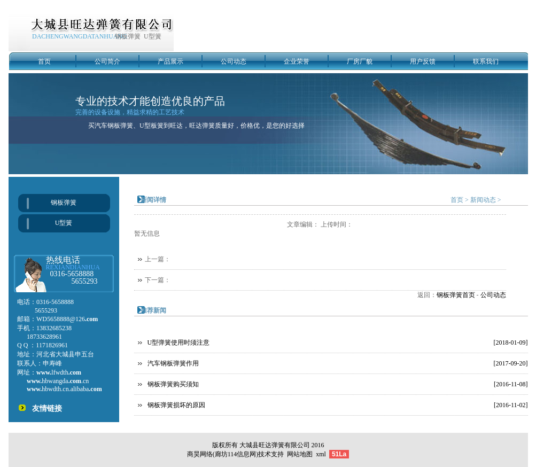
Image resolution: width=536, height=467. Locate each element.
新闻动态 (483, 200)
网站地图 (300, 454)
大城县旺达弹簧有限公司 (274, 445)
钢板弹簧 (63, 202)
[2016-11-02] (511, 405)
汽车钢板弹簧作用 (173, 363)
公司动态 (233, 61)
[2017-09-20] (511, 363)
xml (321, 454)
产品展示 (170, 61)
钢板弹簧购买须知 (173, 384)
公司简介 (107, 61)
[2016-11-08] (511, 384)
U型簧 (64, 223)
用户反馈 (423, 61)
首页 (44, 61)
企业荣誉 (296, 61)
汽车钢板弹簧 (114, 125)
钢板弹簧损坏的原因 (176, 405)
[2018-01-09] (511, 342)
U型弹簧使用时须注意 (178, 342)
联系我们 (486, 61)
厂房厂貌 (359, 61)
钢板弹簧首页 (456, 295)
